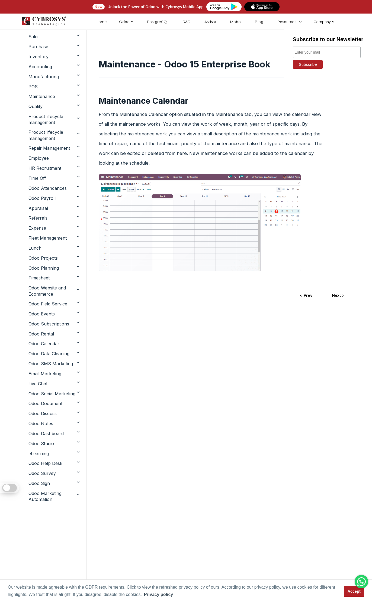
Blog (259, 21)
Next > (338, 295)
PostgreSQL (157, 21)
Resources (286, 21)
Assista (210, 21)
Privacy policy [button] (158, 594)
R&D (186, 21)
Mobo (235, 21)
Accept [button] (354, 591)
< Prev (306, 295)
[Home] (44, 21)
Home (101, 21)
